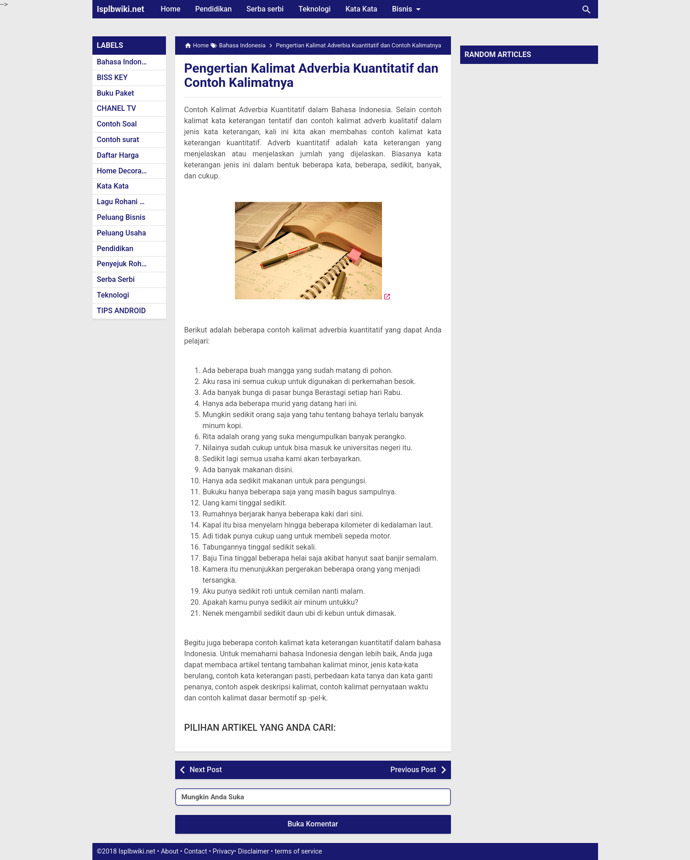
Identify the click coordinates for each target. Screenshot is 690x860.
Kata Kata (361, 9)
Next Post (206, 769)
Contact (195, 851)
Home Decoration (125, 170)
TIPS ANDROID (121, 310)
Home (171, 9)
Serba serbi (265, 9)
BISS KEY (112, 77)
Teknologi (314, 9)
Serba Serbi (116, 279)
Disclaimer (253, 851)
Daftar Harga (118, 155)
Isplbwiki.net (120, 9)
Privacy (223, 851)
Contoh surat (118, 139)
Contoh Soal (117, 124)
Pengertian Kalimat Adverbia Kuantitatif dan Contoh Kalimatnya (311, 75)
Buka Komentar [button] (313, 824)
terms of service (298, 851)
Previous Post (413, 769)
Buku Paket (115, 93)
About (169, 851)
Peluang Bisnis (121, 217)
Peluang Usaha (121, 233)
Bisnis (408, 9)
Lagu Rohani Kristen (130, 201)
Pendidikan (213, 9)
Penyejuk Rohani (124, 263)
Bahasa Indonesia (126, 61)
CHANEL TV (116, 108)
